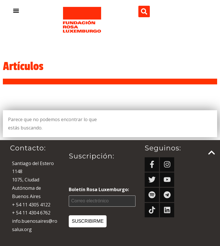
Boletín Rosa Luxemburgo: (102, 196)
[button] (16, 10)
